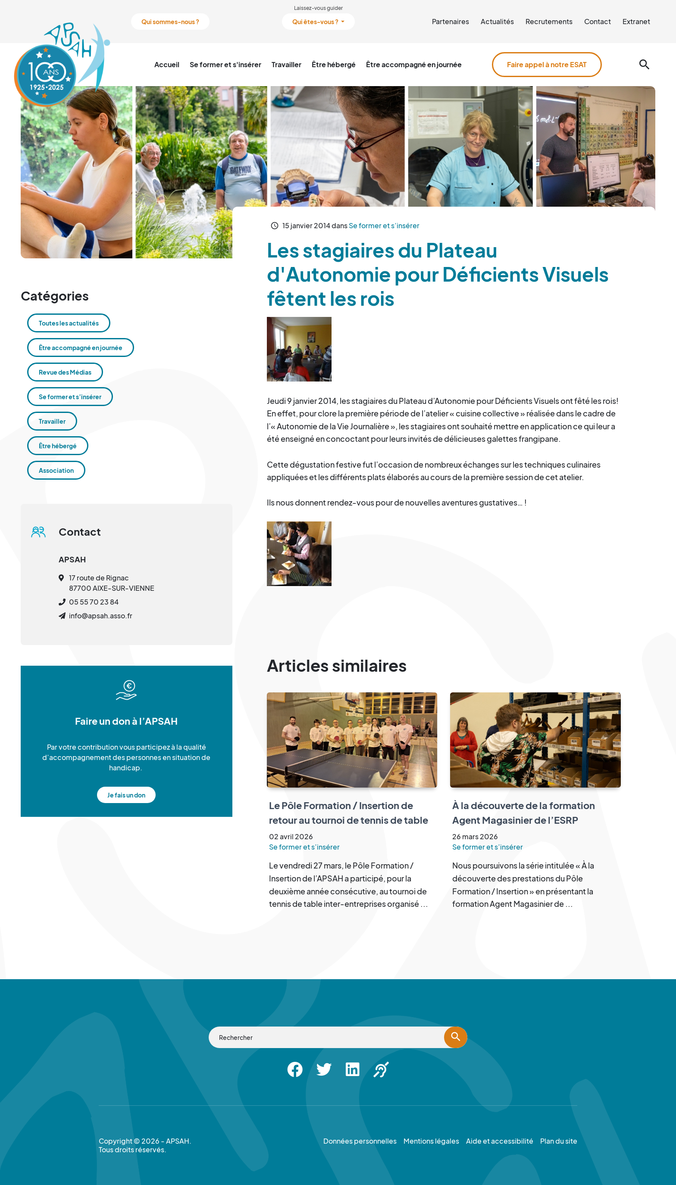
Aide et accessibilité (499, 1141)
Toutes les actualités (69, 323)
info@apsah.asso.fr (100, 615)
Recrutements (549, 21)
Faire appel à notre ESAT (547, 64)
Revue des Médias (65, 372)
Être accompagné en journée (414, 64)
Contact (597, 21)
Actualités (497, 21)
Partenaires (450, 21)
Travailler (286, 64)
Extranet (636, 21)
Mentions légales (431, 1141)
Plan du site (558, 1141)
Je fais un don (126, 795)
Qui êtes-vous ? (315, 21)
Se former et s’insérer (384, 225)
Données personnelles (360, 1141)
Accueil (166, 64)
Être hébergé (334, 64)
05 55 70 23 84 (94, 601)
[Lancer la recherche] (455, 1037)
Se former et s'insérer (225, 64)
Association (56, 470)
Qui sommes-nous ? (170, 21)
